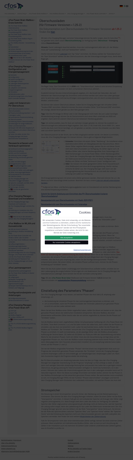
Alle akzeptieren (66, 237)
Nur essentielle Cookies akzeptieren (66, 242)
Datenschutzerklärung (82, 250)
